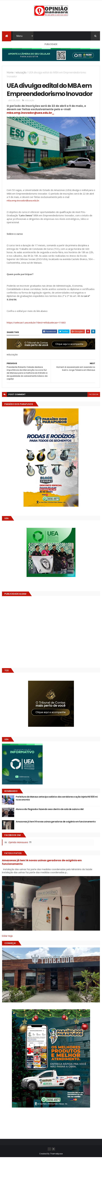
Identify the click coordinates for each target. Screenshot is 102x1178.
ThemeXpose (56, 1153)
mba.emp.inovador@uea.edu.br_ (30, 113)
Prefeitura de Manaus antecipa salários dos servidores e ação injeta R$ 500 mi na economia (57, 798)
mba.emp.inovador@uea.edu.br (23, 200)
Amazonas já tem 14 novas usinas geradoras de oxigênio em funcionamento (56, 821)
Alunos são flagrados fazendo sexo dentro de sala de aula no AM (49, 809)
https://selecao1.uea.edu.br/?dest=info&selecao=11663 (36, 322)
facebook (93, 394)
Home (10, 72)
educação (21, 72)
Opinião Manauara (18, 842)
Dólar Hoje (7, 935)
